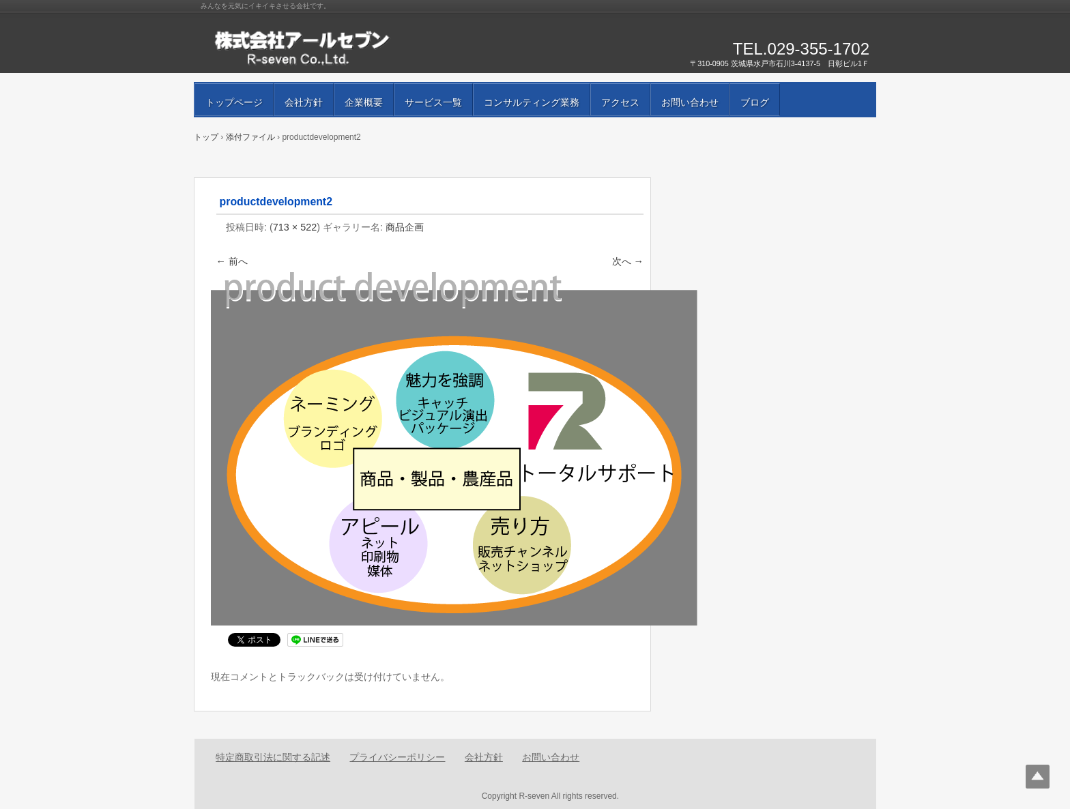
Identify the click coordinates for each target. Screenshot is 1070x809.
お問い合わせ (690, 102)
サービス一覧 (433, 102)
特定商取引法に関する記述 (273, 757)
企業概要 (364, 102)
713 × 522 (295, 227)
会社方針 (304, 102)
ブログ (754, 102)
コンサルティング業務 (531, 102)
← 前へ (232, 261)
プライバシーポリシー (397, 757)
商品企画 (405, 227)
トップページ (234, 102)
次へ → (628, 261)
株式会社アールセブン (358, 47)
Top (1038, 777)
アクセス (620, 102)
